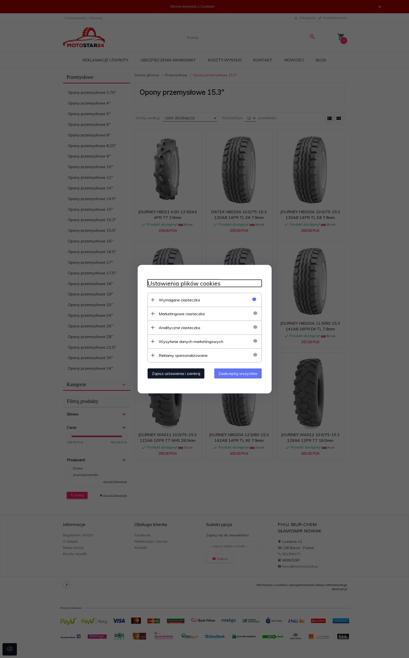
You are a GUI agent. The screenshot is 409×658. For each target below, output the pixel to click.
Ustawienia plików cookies (184, 283)
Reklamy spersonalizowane (183, 355)
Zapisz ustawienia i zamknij (176, 373)
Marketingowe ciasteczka (182, 313)
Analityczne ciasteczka (179, 327)
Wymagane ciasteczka (179, 299)
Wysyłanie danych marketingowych (191, 341)
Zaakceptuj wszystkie (238, 373)
